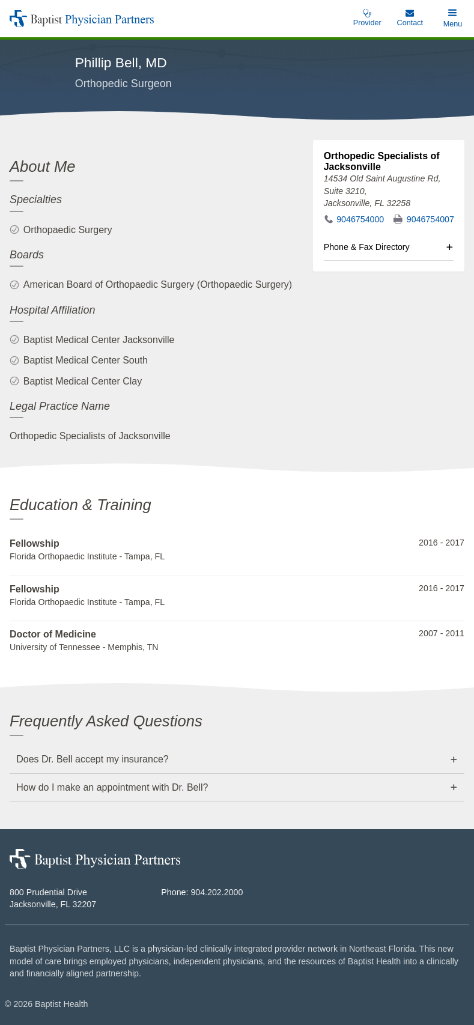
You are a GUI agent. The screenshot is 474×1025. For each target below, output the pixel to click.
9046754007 (430, 219)
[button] (452, 18)
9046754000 (360, 219)
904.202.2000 (216, 892)
